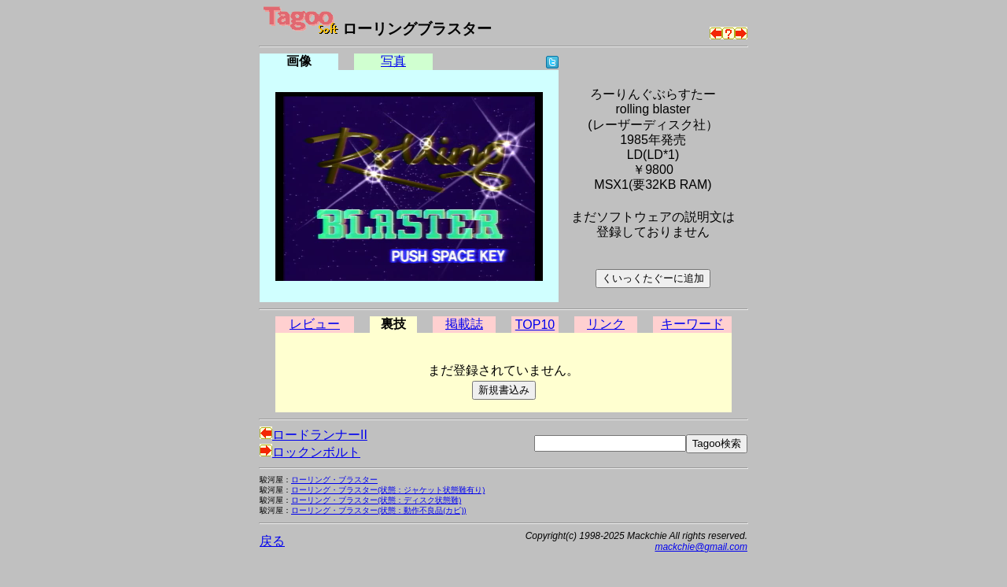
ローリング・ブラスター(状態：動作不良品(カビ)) (379, 510)
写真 (393, 61)
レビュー (315, 323)
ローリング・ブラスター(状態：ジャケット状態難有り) (388, 489)
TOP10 (535, 324)
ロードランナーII (313, 434)
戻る (272, 541)
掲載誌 (464, 323)
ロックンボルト (310, 452)
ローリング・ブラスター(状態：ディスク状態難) (376, 500)
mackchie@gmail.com (701, 546)
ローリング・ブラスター (334, 479)
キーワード (692, 323)
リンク (606, 323)
